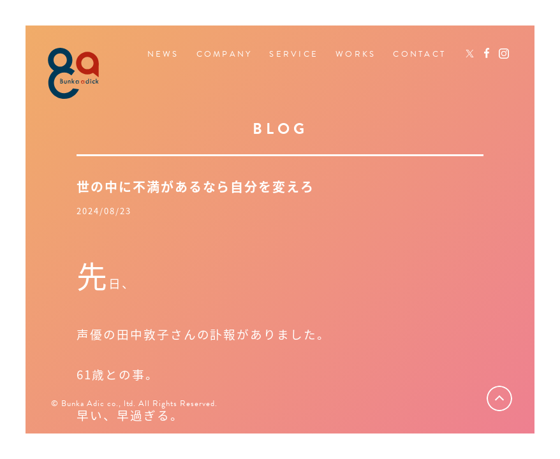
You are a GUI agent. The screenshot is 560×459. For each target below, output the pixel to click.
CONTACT (419, 54)
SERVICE (293, 54)
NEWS (163, 54)
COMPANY (224, 54)
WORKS (355, 54)
